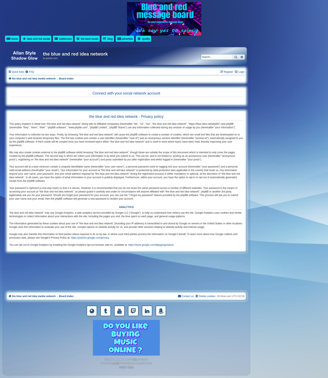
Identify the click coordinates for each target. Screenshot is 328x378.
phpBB (115, 363)
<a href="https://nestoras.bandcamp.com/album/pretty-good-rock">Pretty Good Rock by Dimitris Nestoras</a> (126, 284)
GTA (135, 359)
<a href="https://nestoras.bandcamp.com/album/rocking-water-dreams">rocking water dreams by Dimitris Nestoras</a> (126, 261)
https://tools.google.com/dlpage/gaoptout (150, 244)
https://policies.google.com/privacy (90, 237)
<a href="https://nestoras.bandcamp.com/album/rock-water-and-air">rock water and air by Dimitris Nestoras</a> (126, 272)
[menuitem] (29, 72)
